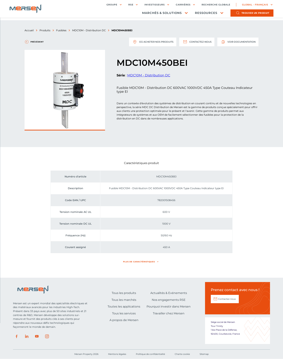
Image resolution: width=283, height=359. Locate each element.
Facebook (16, 336)
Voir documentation (236, 42)
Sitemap (204, 354)
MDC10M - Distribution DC (89, 30)
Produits (45, 30)
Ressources (202, 13)
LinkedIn (26, 336)
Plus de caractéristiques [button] (139, 262)
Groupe (108, 5)
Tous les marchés (124, 300)
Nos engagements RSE (169, 300)
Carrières (179, 5)
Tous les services (124, 313)
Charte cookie (182, 354)
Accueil (29, 30)
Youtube (36, 336)
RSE (127, 5)
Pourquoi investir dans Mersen (169, 306)
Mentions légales (117, 354)
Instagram (47, 336)
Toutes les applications (124, 306)
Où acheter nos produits (146, 42)
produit (252, 13)
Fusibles (61, 30)
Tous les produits (124, 293)
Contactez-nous (193, 42)
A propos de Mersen (124, 320)
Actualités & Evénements (168, 293)
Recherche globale (212, 5)
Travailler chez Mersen (168, 313)
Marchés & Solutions (158, 13)
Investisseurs (151, 5)
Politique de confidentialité (150, 354)
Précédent (37, 42)
